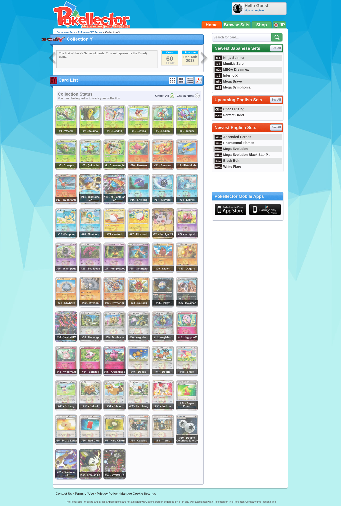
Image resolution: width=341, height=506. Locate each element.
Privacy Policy (107, 493)
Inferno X (226, 75)
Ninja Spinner (230, 58)
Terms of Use (84, 493)
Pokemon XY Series (90, 32)
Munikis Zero (229, 63)
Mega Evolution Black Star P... (242, 155)
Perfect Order (229, 115)
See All (276, 48)
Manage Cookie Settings (138, 493)
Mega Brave (228, 81)
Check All (162, 95)
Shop (261, 25)
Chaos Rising (229, 109)
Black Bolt (227, 160)
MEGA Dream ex (232, 69)
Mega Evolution (231, 149)
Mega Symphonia (233, 87)
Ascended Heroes (233, 137)
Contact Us (64, 493)
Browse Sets (236, 25)
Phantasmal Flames (234, 143)
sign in (249, 10)
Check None (185, 95)
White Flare (228, 166)
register (260, 10)
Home (212, 25)
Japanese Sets (66, 32)
